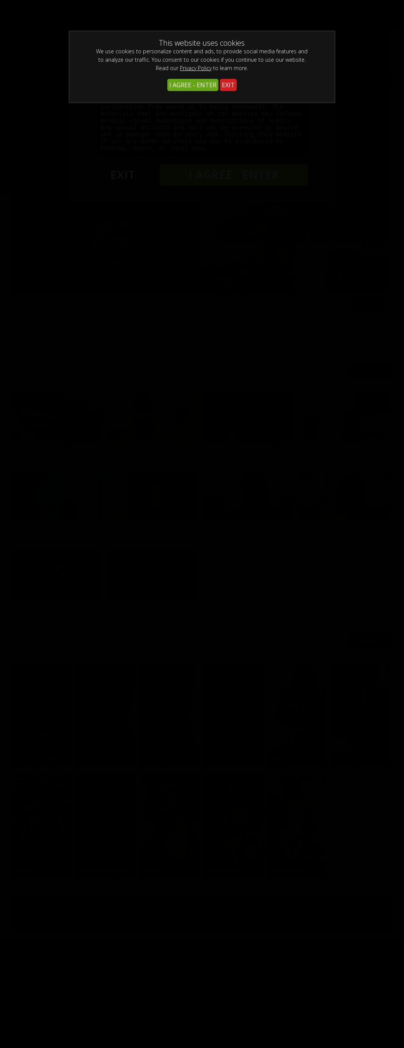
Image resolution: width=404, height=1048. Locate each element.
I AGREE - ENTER (192, 85)
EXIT (228, 85)
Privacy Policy (196, 68)
